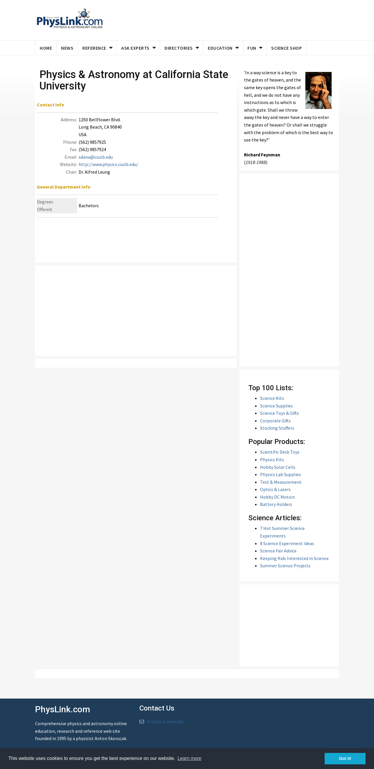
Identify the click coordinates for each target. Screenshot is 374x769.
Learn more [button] (189, 758)
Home (46, 48)
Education (220, 48)
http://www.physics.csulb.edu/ (108, 169)
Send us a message (165, 726)
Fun (251, 48)
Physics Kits (272, 464)
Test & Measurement (281, 486)
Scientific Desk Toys (279, 456)
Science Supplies (276, 410)
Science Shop (286, 48)
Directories (179, 48)
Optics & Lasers (275, 494)
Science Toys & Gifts (279, 418)
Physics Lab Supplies (280, 479)
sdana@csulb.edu (96, 162)
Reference (94, 48)
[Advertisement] (219, 19)
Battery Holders (276, 509)
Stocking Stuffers (277, 433)
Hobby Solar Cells (277, 471)
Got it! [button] (345, 758)
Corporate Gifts (275, 425)
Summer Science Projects (285, 570)
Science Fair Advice (278, 555)
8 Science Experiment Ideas (287, 548)
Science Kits (272, 403)
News (67, 48)
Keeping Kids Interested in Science (294, 563)
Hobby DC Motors (277, 501)
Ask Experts (135, 48)
